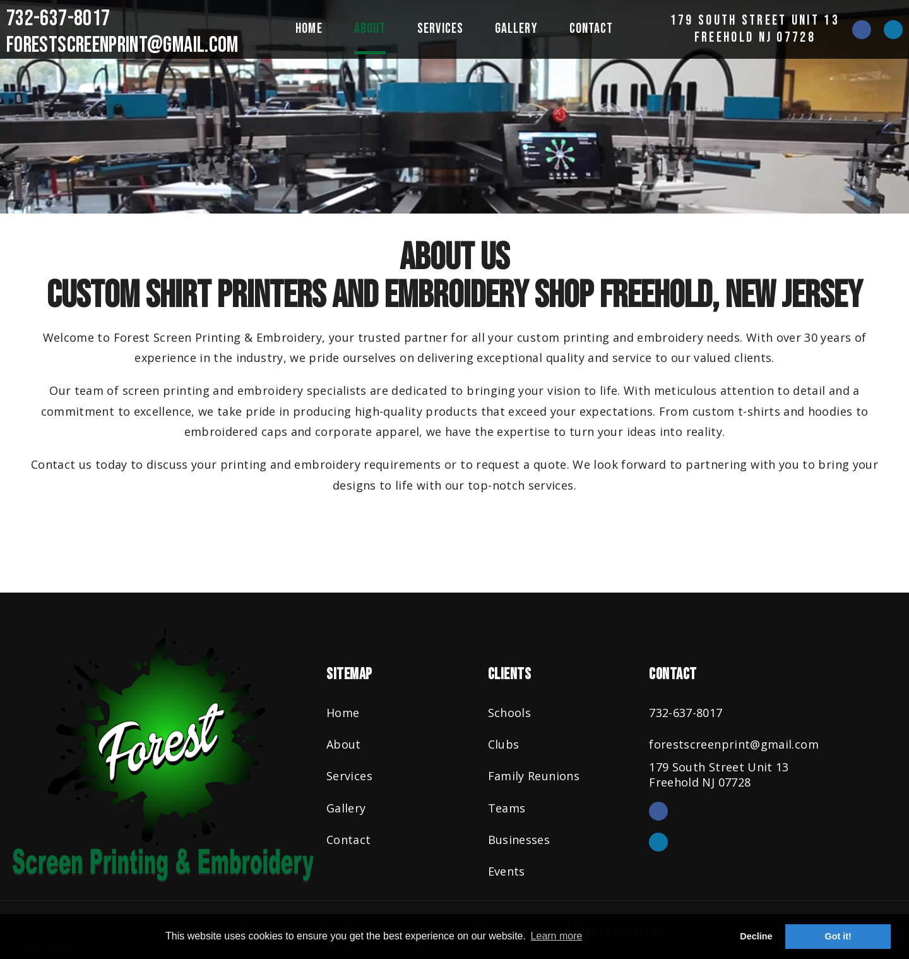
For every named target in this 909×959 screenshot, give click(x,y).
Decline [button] (756, 936)
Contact (591, 28)
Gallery (516, 28)
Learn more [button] (557, 936)
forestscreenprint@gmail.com (122, 45)
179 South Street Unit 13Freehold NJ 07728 (755, 28)
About (370, 28)
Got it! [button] (838, 936)
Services (440, 28)
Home (308, 28)
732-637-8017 (58, 18)
